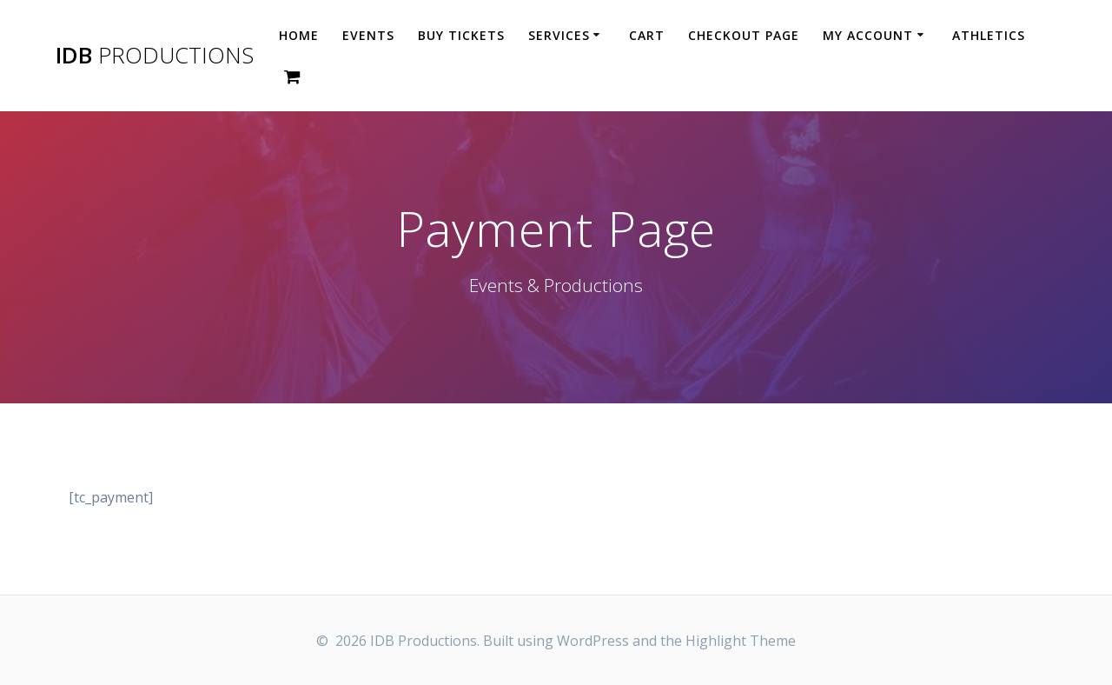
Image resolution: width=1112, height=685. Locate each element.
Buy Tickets (461, 35)
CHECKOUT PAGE (743, 35)
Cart (647, 35)
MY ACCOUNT (868, 35)
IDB (155, 55)
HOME (299, 35)
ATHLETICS (988, 35)
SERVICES (559, 35)
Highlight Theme (740, 640)
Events (368, 35)
